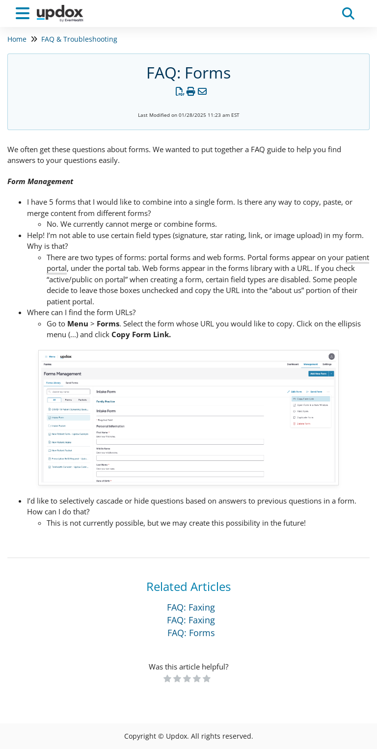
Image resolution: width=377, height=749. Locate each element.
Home (17, 39)
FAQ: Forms (191, 633)
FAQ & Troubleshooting (79, 39)
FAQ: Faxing (191, 607)
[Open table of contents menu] (24, 12)
